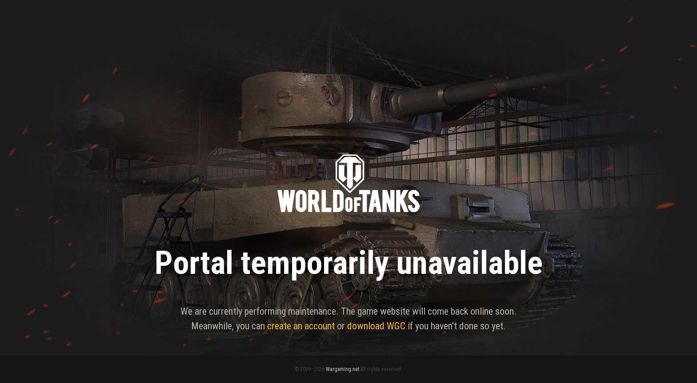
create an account (301, 326)
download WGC (376, 326)
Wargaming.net (342, 369)
